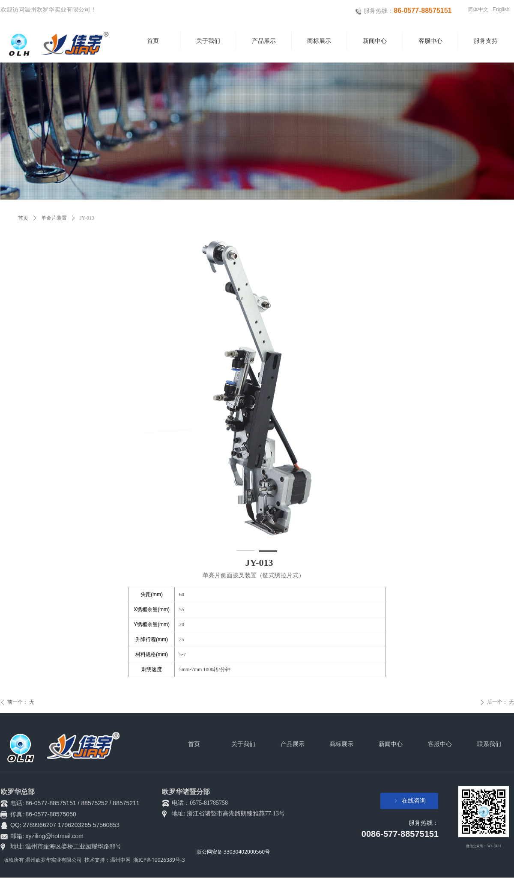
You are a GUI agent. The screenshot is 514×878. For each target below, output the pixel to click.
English (501, 9)
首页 (23, 218)
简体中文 (478, 9)
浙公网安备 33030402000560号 (233, 851)
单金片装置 (54, 218)
